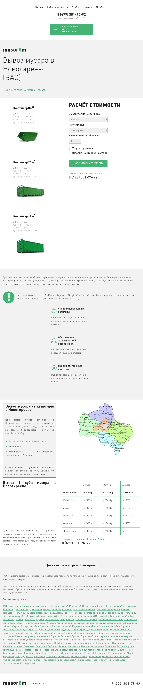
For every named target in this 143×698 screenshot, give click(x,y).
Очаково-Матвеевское (84, 610)
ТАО (5, 606)
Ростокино (8, 630)
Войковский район (124, 616)
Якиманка (8, 610)
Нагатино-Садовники (120, 633)
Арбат (18, 606)
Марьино (62, 647)
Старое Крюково (42, 653)
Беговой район (106, 616)
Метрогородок (10, 643)
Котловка (130, 613)
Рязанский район (125, 647)
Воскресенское (79, 657)
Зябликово (78, 633)
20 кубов (87, 7)
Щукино (123, 650)
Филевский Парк (33, 613)
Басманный (28, 606)
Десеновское (94, 657)
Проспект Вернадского (108, 610)
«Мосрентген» (34, 660)
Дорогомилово (21, 610)
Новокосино (39, 643)
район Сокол (16, 623)
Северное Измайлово (83, 643)
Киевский (89, 653)
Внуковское (64, 657)
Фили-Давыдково (52, 613)
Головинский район (55, 620)
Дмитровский (29, 663)
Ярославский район (98, 630)
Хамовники (131, 606)
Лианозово (45, 626)
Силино (65, 653)
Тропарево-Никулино (13, 613)
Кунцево (47, 610)
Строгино (91, 650)
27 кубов (100, 7)
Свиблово (19, 630)
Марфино (77, 626)
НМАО (11, 606)
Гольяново (75, 640)
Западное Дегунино (34, 620)
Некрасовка (74, 647)
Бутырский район (30, 626)
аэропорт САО (90, 616)
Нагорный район (31, 636)
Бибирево (15, 626)
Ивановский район (90, 640)
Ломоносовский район (14, 616)
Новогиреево (24, 643)
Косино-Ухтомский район (126, 640)
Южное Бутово (119, 660)
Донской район (64, 633)
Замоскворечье (42, 606)
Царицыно (104, 636)
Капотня (18, 647)
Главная (39, 7)
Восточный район (59, 640)
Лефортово (41, 647)
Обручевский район (36, 616)
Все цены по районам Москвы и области (24, 90)
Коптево (70, 620)
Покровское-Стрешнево (54, 650)
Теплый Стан (53, 616)
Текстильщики (10, 650)
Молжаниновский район (111, 620)
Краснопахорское (117, 653)
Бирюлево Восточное (120, 630)
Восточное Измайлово (38, 640)
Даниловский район (45, 633)
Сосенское (69, 660)
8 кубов (75, 7)
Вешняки (21, 640)
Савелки (28, 653)
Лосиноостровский (61, 626)
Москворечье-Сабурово (96, 633)
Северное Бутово (102, 660)
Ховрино (51, 623)
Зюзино (110, 613)
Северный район (78, 630)
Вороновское (76, 653)
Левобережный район (86, 620)
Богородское (9, 640)
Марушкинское (122, 657)
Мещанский (75, 606)
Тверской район (116, 606)
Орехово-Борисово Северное (56, 636)
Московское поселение (14, 660)
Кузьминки (28, 647)
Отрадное (125, 626)
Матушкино (17, 653)
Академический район (73, 613)
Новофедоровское (24, 657)
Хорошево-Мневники (107, 650)
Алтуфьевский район (110, 623)
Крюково (55, 653)
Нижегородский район (92, 647)
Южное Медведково (59, 630)
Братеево (29, 633)
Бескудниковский (12, 663)
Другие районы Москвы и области (87, 174)
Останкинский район (109, 626)
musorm (14, 50)
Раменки (125, 610)
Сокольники (118, 643)
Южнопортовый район (30, 650)
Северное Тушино (76, 650)
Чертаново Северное (121, 636)
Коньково (120, 613)
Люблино (52, 647)
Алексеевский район (88, 623)
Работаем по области (57, 7)
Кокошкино (107, 657)
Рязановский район (52, 660)
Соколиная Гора (103, 643)
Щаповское (51, 657)
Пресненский (89, 606)
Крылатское (36, 610)
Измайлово (107, 640)
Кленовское (101, 653)
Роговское (39, 657)
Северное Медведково (36, 630)
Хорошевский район (67, 623)
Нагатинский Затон (12, 636)
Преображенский (63, 643)
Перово (49, 643)
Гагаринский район (95, 613)
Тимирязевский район (35, 623)
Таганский (102, 606)
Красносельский (59, 606)
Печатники (110, 647)
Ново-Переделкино (62, 610)
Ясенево (78, 616)
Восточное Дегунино (13, 620)
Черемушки (67, 616)
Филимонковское (83, 660)
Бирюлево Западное (13, 633)
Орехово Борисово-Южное (85, 636)
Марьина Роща (90, 626)
